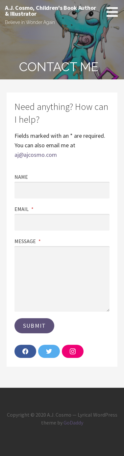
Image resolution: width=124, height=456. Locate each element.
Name (21, 177)
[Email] (62, 222)
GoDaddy (73, 422)
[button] (114, 11)
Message (27, 241)
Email (24, 209)
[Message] (62, 279)
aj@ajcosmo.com (35, 154)
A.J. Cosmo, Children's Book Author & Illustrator (50, 10)
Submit (34, 325)
